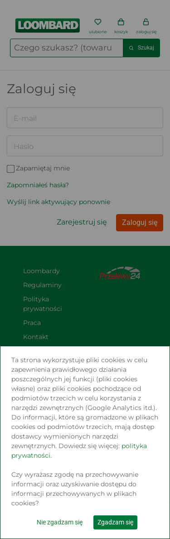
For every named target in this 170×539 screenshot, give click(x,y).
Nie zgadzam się (60, 522)
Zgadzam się (115, 522)
